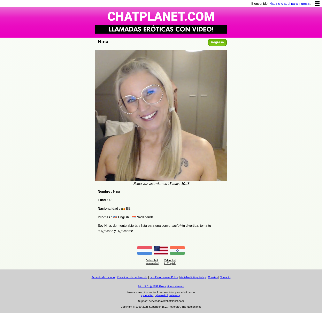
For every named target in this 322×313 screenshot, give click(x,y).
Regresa (217, 42)
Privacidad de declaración (132, 277)
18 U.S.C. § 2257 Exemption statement (161, 286)
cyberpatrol (161, 295)
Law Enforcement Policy (164, 277)
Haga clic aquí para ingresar (289, 3)
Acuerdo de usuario (103, 277)
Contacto (225, 277)
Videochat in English (170, 262)
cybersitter (147, 295)
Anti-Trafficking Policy (193, 277)
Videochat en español (152, 262)
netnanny (174, 295)
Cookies (213, 277)
